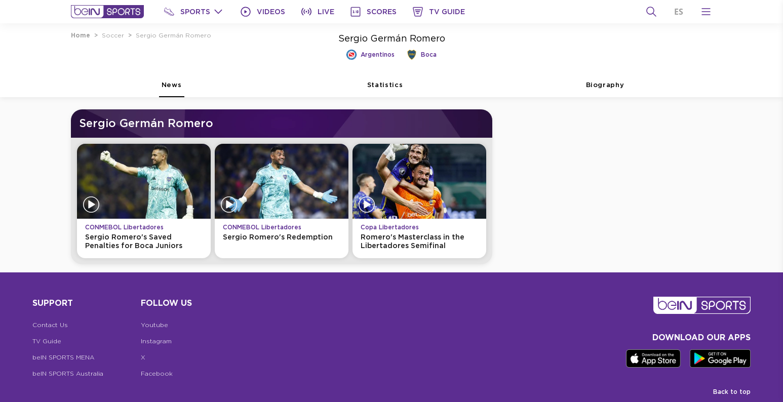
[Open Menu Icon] (706, 12)
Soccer (113, 35)
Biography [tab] (605, 89)
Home (80, 35)
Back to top (732, 391)
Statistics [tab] (385, 89)
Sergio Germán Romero (173, 35)
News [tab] (171, 89)
